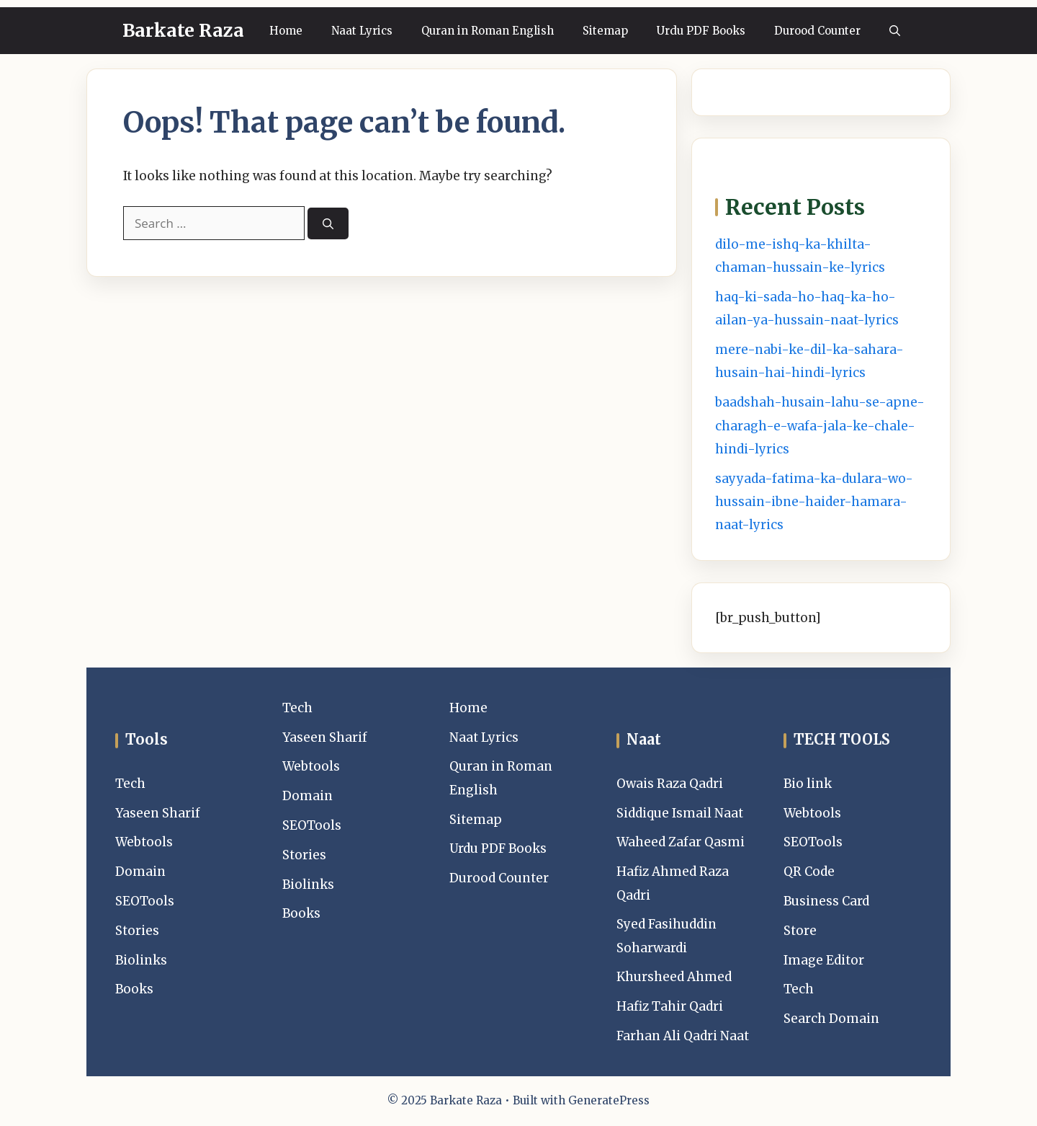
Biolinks (141, 960)
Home (285, 30)
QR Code (809, 871)
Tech (130, 784)
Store (800, 931)
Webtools (144, 842)
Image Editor (824, 960)
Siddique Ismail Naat (679, 813)
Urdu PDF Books (701, 30)
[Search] (328, 224)
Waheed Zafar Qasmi (680, 842)
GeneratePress (609, 1100)
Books (134, 989)
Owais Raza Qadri (669, 784)
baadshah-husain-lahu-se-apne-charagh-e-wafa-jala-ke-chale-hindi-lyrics (820, 425)
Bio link (808, 784)
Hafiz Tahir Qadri (669, 1006)
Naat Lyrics (361, 30)
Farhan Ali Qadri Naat (682, 1036)
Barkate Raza (183, 30)
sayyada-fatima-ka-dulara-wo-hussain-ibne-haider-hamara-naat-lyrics (814, 502)
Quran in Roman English (487, 30)
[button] (895, 30)
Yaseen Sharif (157, 813)
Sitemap (605, 30)
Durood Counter (817, 30)
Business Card (826, 901)
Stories (137, 931)
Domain (140, 871)
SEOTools (144, 901)
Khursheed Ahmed (674, 977)
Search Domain (831, 1019)
